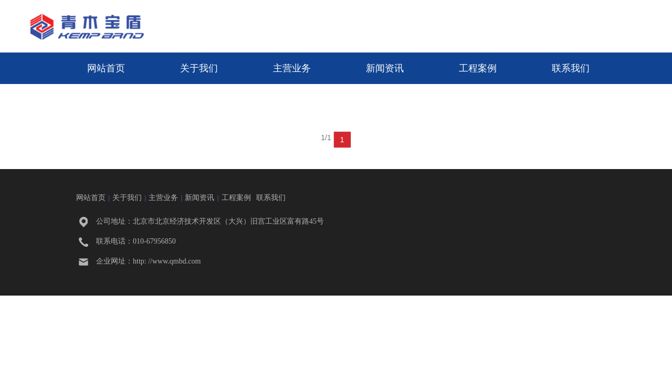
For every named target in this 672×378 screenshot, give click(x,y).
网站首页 (106, 68)
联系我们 (571, 68)
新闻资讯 (385, 68)
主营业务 (292, 68)
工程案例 (478, 68)
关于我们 (199, 68)
